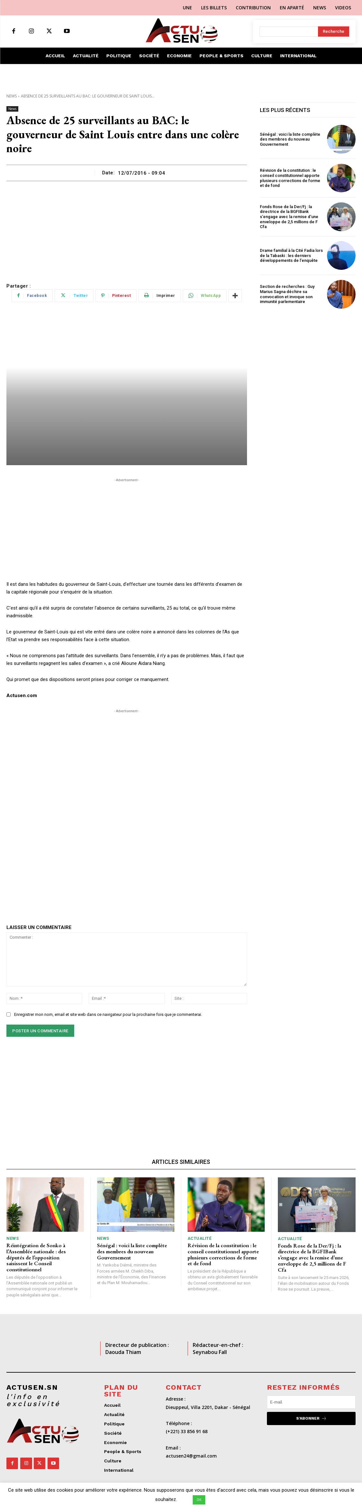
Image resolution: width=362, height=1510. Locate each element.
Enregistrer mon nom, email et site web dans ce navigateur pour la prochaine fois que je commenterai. (108, 1014)
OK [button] (199, 1500)
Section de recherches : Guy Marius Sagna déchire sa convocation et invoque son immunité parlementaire (287, 294)
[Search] (333, 31)
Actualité (200, 1238)
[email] (311, 1401)
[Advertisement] (126, 229)
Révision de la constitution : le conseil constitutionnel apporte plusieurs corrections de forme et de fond (290, 178)
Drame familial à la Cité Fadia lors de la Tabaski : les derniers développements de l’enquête (291, 255)
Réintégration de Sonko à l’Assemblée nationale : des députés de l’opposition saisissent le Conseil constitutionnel (36, 1257)
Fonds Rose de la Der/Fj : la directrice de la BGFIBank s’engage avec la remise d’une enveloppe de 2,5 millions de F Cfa (289, 216)
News (11, 96)
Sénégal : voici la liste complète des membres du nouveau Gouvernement (290, 139)
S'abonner (311, 1418)
